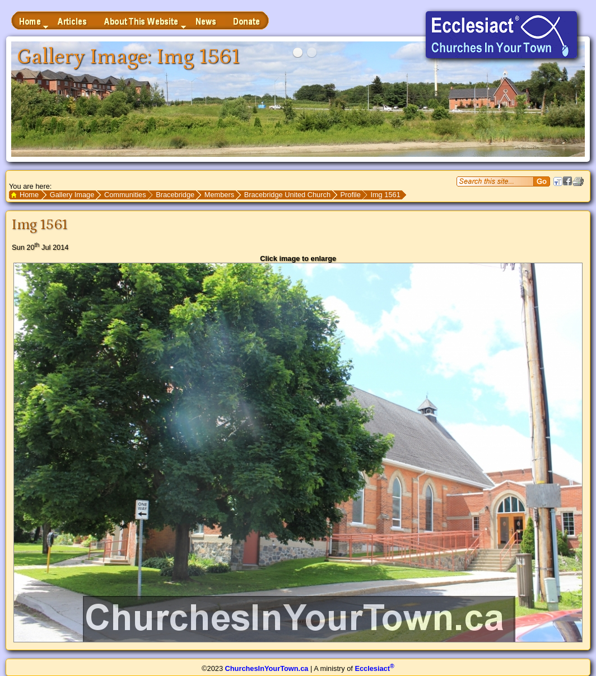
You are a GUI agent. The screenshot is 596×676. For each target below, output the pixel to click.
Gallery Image (72, 194)
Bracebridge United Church (287, 194)
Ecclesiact (374, 668)
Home (29, 194)
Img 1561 (385, 194)
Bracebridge (175, 194)
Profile (351, 194)
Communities (125, 194)
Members (219, 194)
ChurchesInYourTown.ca (267, 668)
